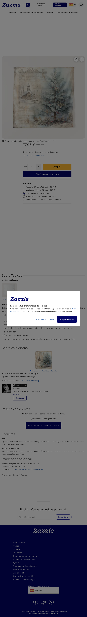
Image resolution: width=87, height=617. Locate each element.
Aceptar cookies (67, 319)
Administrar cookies (45, 319)
